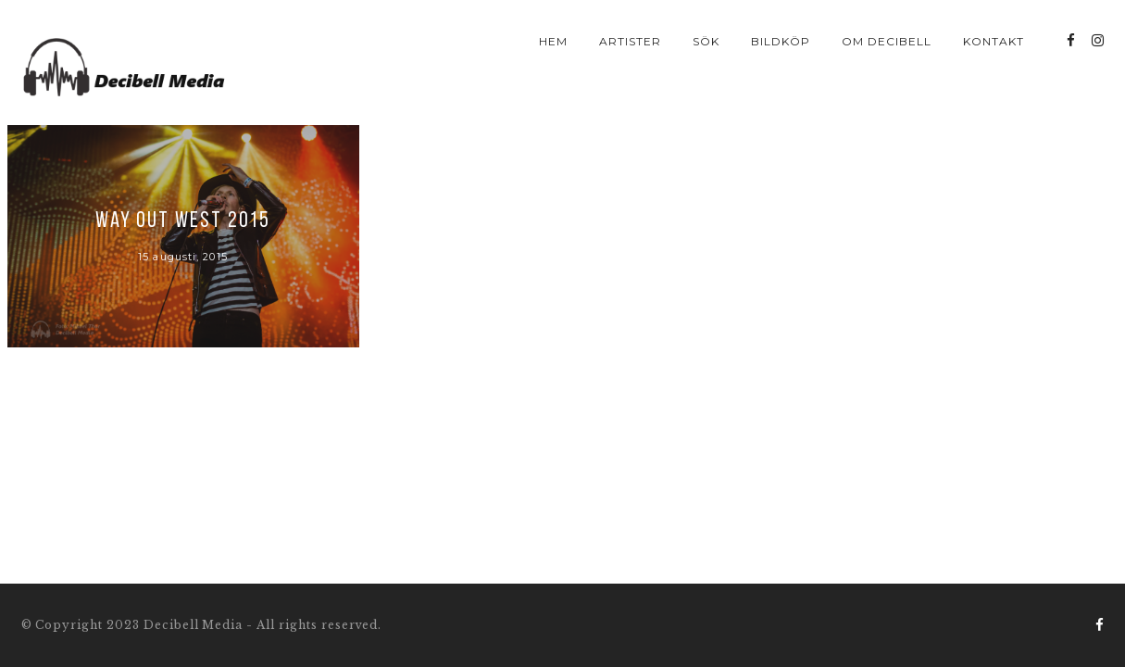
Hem (553, 41)
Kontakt (993, 41)
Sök (706, 41)
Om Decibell (886, 41)
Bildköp (780, 41)
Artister (630, 41)
